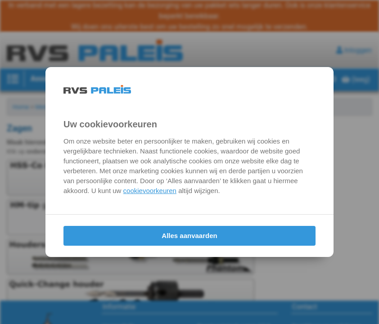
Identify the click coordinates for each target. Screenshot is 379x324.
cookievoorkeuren (149, 190)
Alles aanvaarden (189, 235)
